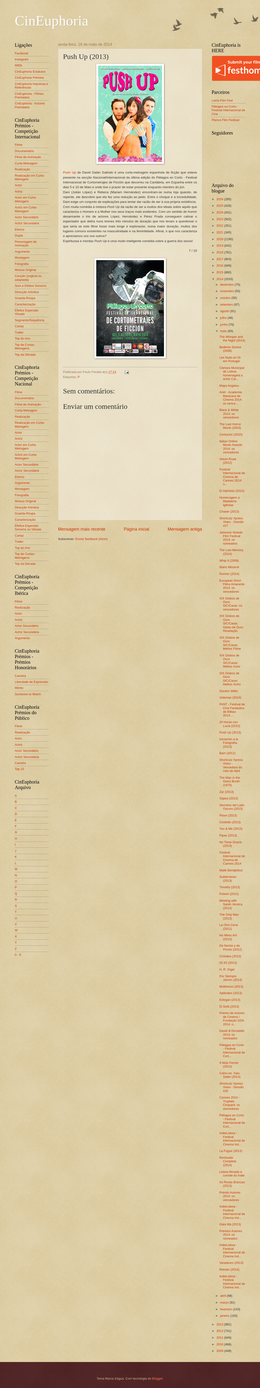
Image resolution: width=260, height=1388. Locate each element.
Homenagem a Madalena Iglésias (229, 501)
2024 (220, 212)
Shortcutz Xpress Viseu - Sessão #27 (231, 521)
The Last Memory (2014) (231, 551)
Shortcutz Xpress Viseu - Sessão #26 (231, 1087)
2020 (220, 239)
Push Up (69, 172)
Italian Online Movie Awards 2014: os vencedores (230, 446)
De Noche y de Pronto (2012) (230, 947)
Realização (22, 169)
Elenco (19, 229)
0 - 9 (18, 955)
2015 (220, 272)
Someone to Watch (28, 694)
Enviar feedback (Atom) (91, 539)
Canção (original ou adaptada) (28, 277)
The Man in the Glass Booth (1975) (229, 781)
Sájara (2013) (228, 798)
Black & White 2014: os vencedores (229, 413)
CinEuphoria (52, 21)
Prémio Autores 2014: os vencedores (230, 1196)
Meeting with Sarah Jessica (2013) (230, 904)
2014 (220, 279)
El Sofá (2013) (229, 1006)
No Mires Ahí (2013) (228, 937)
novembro (227, 291)
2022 (220, 225)
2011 (220, 1337)
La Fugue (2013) (230, 1151)
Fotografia (22, 264)
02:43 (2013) (228, 962)
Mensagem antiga (185, 529)
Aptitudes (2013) (230, 993)
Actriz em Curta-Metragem (26, 209)
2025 (220, 205)
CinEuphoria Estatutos (30, 71)
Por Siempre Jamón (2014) (230, 978)
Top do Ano (22, 338)
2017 (220, 259)
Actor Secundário (27, 217)
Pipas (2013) (228, 835)
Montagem (22, 257)
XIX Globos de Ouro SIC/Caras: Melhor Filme (230, 643)
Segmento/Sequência (29, 320)
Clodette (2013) (230, 822)
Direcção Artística (27, 292)
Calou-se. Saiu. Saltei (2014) (230, 1075)
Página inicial (136, 529)
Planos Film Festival (225, 120)
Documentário (24, 151)
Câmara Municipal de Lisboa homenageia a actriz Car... (231, 373)
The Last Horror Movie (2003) (230, 426)
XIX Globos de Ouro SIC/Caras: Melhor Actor (229, 661)
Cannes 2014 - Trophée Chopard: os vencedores (229, 1103)
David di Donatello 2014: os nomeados (232, 1034)
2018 (220, 252)
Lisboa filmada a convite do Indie (232, 1173)
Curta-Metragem (26, 163)
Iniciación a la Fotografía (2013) (228, 742)
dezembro (227, 284)
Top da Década (25, 354)
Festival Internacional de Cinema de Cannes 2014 (232, 858)
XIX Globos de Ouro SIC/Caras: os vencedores (230, 604)
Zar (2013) (226, 792)
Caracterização (25, 304)
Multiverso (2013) (231, 986)
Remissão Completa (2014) (227, 1161)
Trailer (19, 332)
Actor (18, 185)
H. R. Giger (227, 969)
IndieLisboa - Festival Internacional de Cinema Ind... (232, 1138)
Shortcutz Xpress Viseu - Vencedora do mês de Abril (231, 765)
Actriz (19, 191)
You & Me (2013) (230, 828)
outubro (225, 298)
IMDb (18, 65)
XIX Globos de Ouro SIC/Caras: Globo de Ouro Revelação (231, 623)
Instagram (22, 59)
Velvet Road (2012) (227, 460)
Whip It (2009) (229, 560)
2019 (220, 245)
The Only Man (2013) (229, 916)
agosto (225, 311)
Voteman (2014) (230, 697)
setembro (227, 304)
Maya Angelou (229, 385)
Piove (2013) (228, 815)
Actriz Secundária (27, 223)
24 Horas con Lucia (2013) (229, 723)
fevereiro (226, 1309)
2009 (220, 1351)
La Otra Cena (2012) (228, 926)
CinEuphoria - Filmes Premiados (29, 95)
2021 (220, 232)
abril (223, 1296)
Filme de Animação (28, 157)
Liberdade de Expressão (31, 682)
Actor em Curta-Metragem (26, 199)
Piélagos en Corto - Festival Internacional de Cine (228, 110)
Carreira (20, 676)
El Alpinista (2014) (231, 491)
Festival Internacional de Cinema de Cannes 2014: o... (232, 477)
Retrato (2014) (229, 1269)
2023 (220, 219)
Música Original (25, 270)
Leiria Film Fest (222, 100)
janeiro (225, 1315)
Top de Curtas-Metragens (25, 346)
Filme (18, 145)
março (225, 1302)
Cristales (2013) (230, 956)
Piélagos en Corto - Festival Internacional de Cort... (232, 1050)
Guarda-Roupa (25, 298)
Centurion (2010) (231, 434)
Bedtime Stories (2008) (230, 349)
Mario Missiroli (229, 567)
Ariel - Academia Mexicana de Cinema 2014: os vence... (230, 397)
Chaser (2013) (229, 511)
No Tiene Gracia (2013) (230, 844)
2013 (220, 1324)
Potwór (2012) (229, 894)
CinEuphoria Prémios (29, 77)
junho (224, 324)
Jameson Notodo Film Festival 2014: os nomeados (231, 538)
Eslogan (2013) (229, 1000)
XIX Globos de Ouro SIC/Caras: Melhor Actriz (230, 678)
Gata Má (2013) (230, 1224)
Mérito (19, 688)
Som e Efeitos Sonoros (31, 286)
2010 (220, 1344)
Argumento (22, 251)
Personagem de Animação (26, 243)
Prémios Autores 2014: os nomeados (230, 1234)
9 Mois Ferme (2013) (228, 1064)
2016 (220, 265)
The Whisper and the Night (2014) (232, 338)
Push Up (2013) (230, 732)
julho (224, 318)
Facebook (22, 53)
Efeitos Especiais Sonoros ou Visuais (28, 527)
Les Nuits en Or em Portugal (230, 359)
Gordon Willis (228, 691)
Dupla (19, 235)
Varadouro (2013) (231, 1263)
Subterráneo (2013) (227, 878)
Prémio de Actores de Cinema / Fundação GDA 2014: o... (232, 1018)
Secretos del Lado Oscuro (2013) (231, 806)
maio (224, 331)
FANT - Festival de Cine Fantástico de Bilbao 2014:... (232, 709)
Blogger (157, 1378)
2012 (220, 1331)
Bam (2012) (227, 753)
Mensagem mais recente (81, 529)
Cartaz (19, 326)
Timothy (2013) (229, 887)
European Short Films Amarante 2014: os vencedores (231, 586)
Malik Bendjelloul (231, 870)
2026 (220, 199)
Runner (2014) (229, 574)
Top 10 (19, 769)
